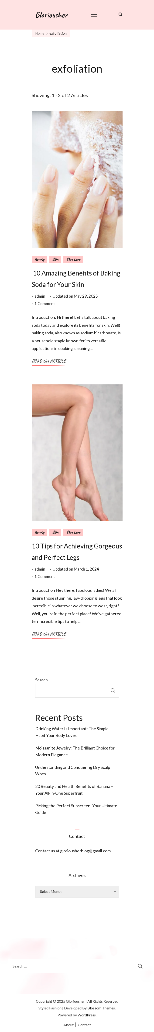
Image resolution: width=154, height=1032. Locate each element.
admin (39, 296)
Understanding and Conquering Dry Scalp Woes (72, 771)
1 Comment (44, 303)
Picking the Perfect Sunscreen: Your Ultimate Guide (76, 809)
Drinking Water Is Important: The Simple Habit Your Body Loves (72, 732)
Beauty (39, 259)
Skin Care (73, 259)
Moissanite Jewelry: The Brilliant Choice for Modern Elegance (75, 751)
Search (41, 679)
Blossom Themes (101, 1008)
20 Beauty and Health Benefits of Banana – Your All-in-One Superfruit (74, 790)
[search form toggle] (120, 14)
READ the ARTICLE (49, 361)
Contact (84, 1024)
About (68, 1024)
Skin (55, 259)
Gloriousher (51, 14)
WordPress (87, 1015)
